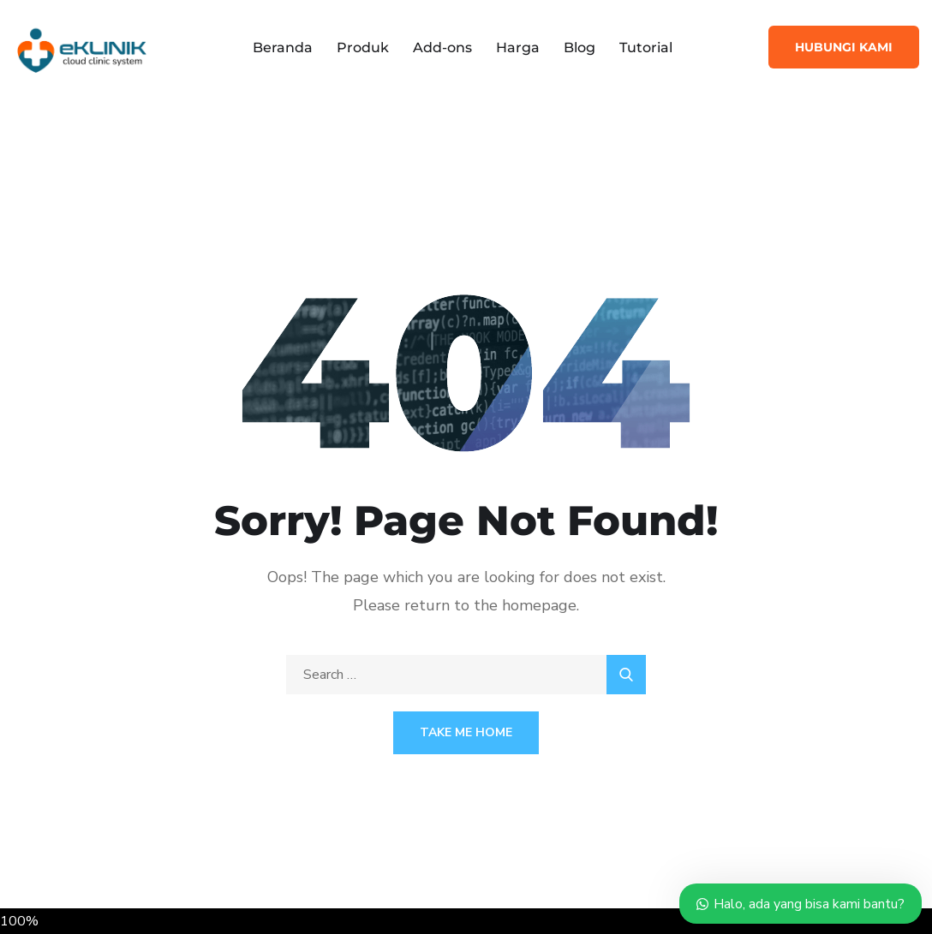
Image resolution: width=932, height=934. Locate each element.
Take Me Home (466, 732)
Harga (518, 47)
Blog (579, 47)
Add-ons (442, 47)
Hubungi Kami (844, 47)
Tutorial (645, 47)
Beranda (283, 47)
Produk (363, 47)
